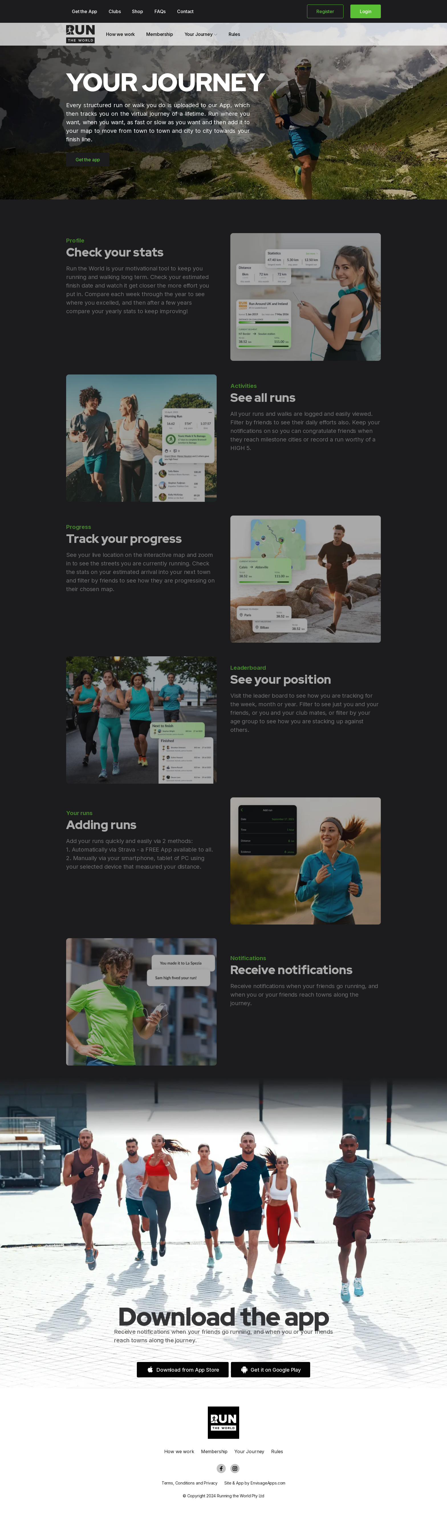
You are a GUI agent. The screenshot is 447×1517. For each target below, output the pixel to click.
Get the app (88, 159)
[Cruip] (80, 34)
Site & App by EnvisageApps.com (254, 1483)
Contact (185, 11)
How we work (120, 34)
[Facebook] (221, 1468)
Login (365, 11)
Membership (159, 34)
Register (325, 11)
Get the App (84, 11)
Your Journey (200, 34)
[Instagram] (234, 1468)
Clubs (115, 11)
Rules (234, 34)
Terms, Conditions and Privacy (190, 1483)
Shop (137, 11)
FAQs (160, 11)
